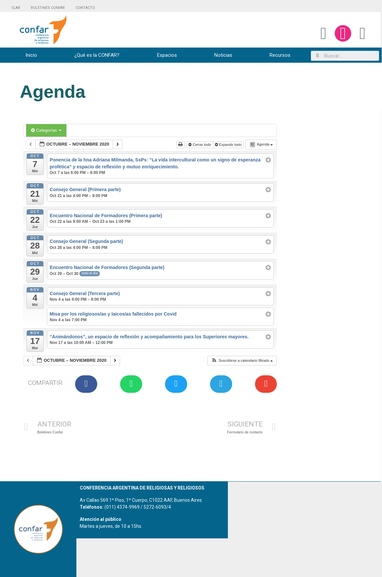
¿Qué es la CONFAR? (96, 55)
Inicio (31, 55)
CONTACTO (85, 8)
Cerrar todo (200, 145)
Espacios (167, 55)
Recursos (280, 55)
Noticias (223, 55)
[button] (242, 360)
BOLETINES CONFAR (48, 8)
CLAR (15, 8)
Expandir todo (228, 145)
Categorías (46, 130)
